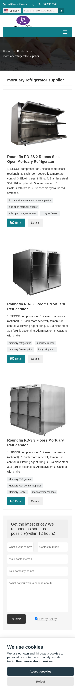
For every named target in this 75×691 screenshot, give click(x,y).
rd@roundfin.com (18, 4)
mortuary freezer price (20, 349)
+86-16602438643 (46, 4)
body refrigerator (47, 349)
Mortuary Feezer (17, 492)
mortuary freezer (45, 343)
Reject (40, 681)
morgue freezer (50, 213)
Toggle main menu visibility (65, 30)
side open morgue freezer (22, 213)
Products (22, 51)
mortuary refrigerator (20, 343)
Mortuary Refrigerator (20, 479)
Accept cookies (40, 671)
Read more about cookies (34, 661)
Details (35, 222)
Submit (16, 619)
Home (6, 51)
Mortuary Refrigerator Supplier (25, 485)
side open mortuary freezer (23, 207)
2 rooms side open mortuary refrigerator (30, 200)
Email (16, 222)
